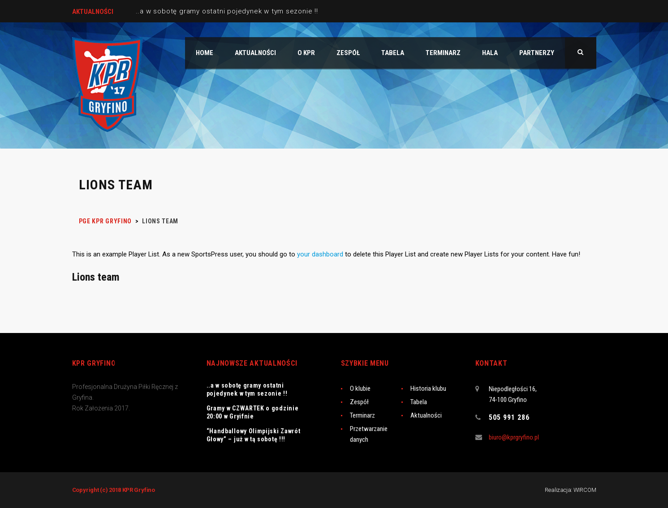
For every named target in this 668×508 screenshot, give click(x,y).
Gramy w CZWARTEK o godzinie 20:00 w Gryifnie (253, 412)
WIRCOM (584, 490)
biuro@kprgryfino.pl (514, 437)
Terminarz (362, 415)
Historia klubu (428, 388)
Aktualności (426, 415)
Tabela (418, 402)
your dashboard (320, 254)
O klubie (360, 388)
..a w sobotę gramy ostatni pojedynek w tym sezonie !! (227, 11)
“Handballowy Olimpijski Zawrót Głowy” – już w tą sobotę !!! (254, 435)
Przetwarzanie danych (369, 434)
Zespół (359, 402)
